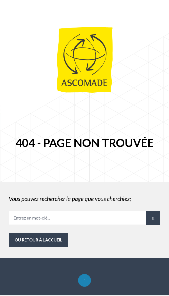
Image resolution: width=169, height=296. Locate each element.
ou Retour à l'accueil (39, 240)
